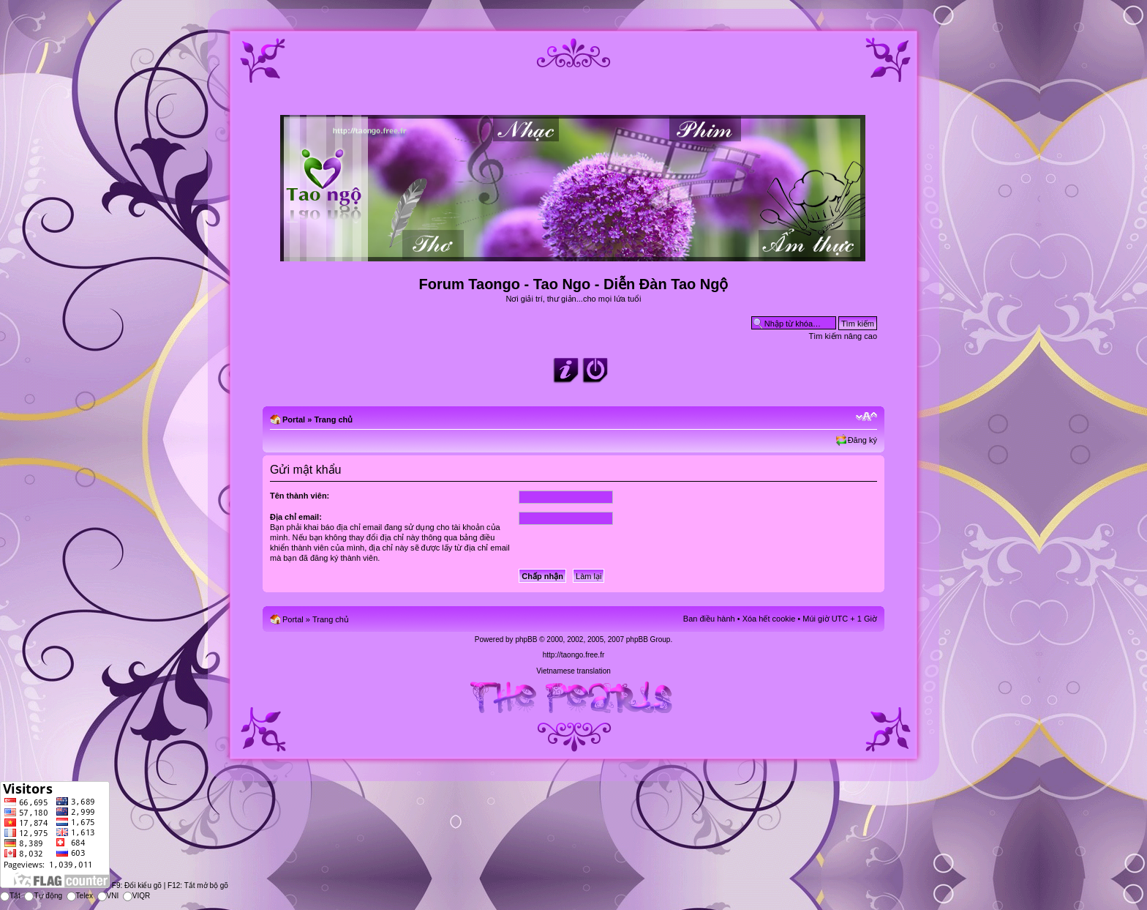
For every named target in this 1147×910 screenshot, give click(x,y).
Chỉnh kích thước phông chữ (866, 416)
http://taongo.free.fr (574, 655)
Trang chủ (333, 419)
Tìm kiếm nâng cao (843, 336)
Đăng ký (862, 440)
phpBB (526, 639)
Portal (293, 419)
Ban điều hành (709, 618)
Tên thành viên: (299, 495)
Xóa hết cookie (769, 618)
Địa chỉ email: (296, 516)
